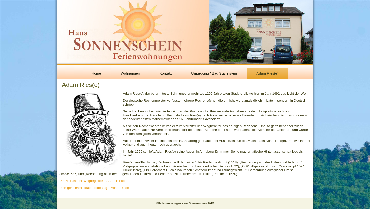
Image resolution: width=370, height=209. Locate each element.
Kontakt (166, 73)
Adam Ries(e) (267, 73)
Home (96, 73)
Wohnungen (130, 73)
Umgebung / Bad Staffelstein (214, 73)
